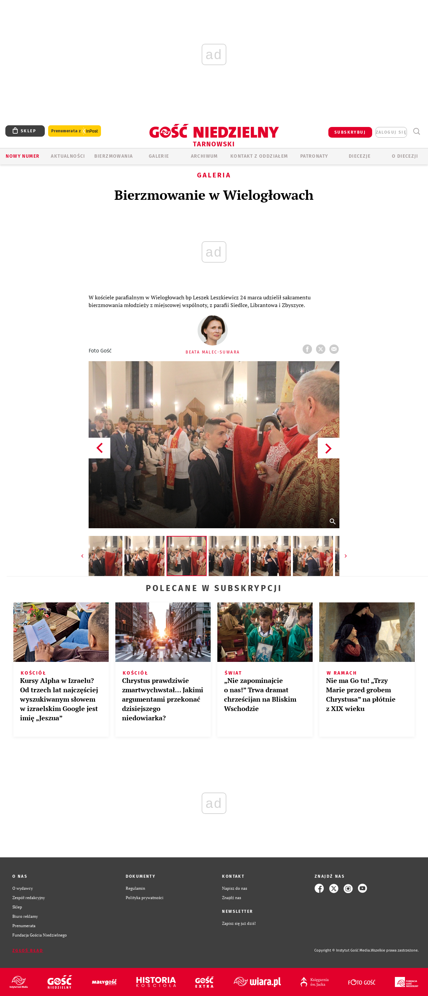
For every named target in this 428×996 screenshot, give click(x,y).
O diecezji (405, 156)
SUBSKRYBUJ (350, 132)
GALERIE (159, 156)
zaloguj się (391, 132)
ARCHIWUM (204, 156)
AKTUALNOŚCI (68, 156)
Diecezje (359, 156)
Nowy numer (22, 156)
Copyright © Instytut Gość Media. (342, 950)
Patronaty (314, 156)
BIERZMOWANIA (113, 156)
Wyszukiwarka (416, 131)
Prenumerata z (74, 131)
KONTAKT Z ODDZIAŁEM (259, 156)
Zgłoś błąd (27, 950)
